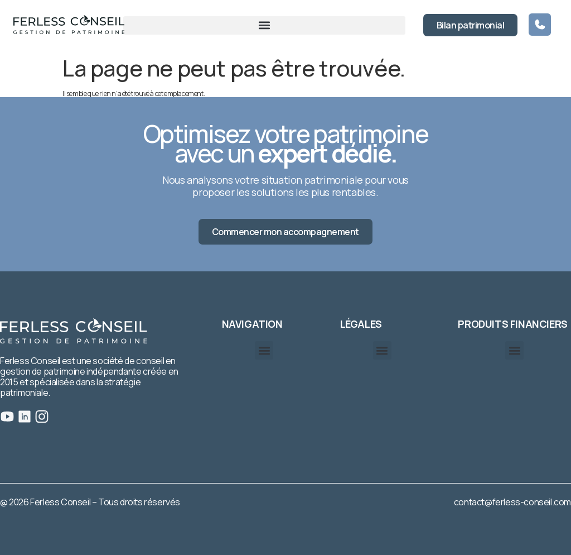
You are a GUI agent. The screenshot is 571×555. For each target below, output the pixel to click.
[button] (264, 25)
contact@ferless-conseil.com (512, 502)
